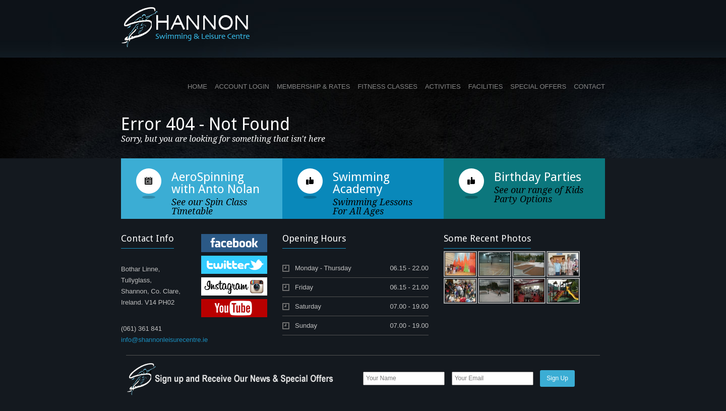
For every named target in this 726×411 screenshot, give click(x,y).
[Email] (492, 378)
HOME (197, 86)
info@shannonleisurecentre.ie (164, 339)
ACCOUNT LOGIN (242, 86)
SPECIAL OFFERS (538, 86)
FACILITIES (485, 86)
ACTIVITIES (443, 86)
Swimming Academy (361, 183)
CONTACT (589, 86)
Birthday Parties (537, 177)
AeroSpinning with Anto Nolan (215, 183)
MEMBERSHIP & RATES (313, 86)
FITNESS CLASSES (387, 86)
